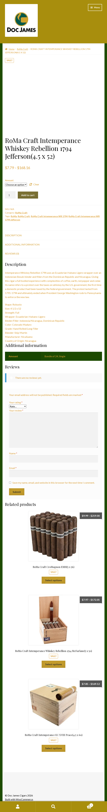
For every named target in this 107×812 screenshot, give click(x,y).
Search (53, 806)
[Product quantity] (10, 195)
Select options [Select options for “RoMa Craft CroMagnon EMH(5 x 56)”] (53, 580)
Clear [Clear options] (36, 184)
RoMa (14, 216)
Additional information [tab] (22, 244)
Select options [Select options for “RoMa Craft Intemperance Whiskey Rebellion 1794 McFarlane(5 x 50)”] (53, 664)
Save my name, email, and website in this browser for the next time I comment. (53, 482)
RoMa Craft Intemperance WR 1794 (49, 216)
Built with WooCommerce (19, 799)
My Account (18, 806)
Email (13, 467)
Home (12, 49)
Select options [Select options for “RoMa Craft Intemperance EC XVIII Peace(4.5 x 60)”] (53, 748)
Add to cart (27, 195)
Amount (9, 180)
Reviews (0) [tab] (12, 253)
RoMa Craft (22, 49)
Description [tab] (13, 235)
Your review (16, 410)
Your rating (15, 402)
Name (13, 453)
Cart (82, 804)
